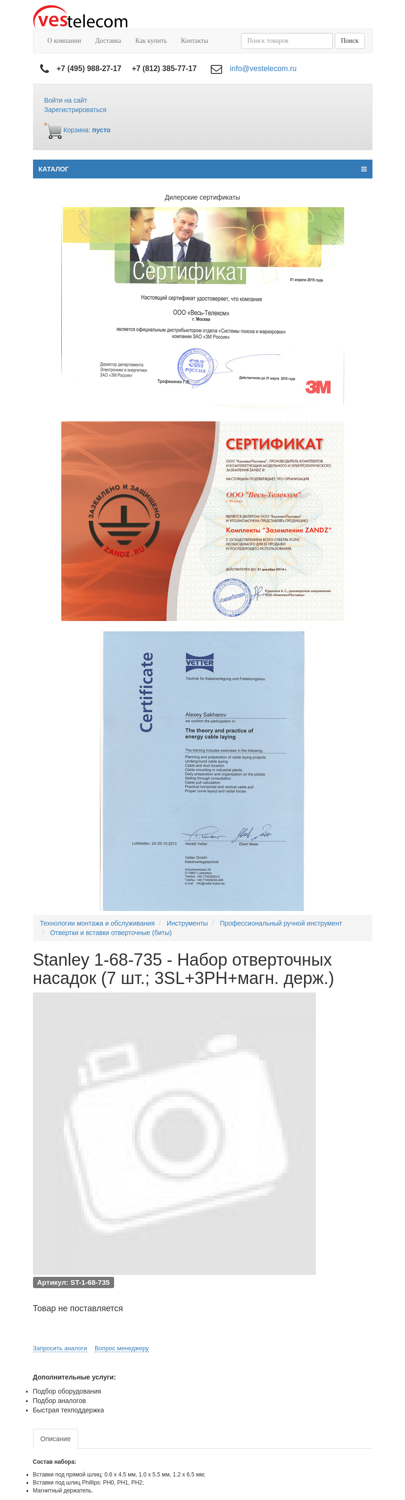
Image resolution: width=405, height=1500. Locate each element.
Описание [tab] (56, 1439)
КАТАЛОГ (203, 169)
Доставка (108, 40)
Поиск (350, 40)
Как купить (151, 40)
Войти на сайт (66, 100)
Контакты (194, 40)
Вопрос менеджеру (122, 1348)
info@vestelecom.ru (263, 69)
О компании (64, 40)
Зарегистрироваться (75, 109)
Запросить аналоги (60, 1348)
